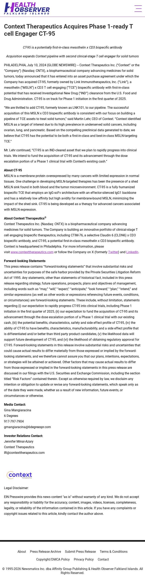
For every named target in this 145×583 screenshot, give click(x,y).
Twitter (113, 252)
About (21, 552)
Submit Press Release (80, 552)
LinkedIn (132, 252)
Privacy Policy (84, 559)
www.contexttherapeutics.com (32, 252)
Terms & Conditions (114, 552)
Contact (103, 559)
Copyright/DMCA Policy (53, 559)
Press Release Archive (45, 552)
